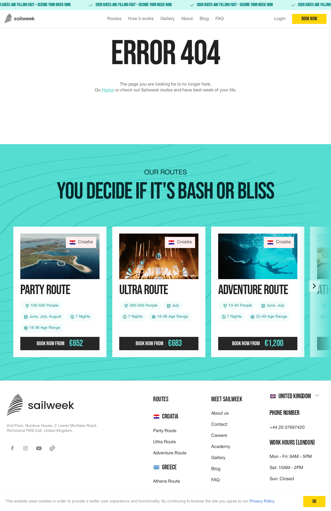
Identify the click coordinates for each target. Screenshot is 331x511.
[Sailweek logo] (19, 19)
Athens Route (166, 482)
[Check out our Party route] (60, 292)
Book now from (60, 343)
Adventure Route (169, 453)
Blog (215, 469)
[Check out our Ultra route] (159, 292)
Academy (220, 447)
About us (220, 413)
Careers (219, 436)
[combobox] (295, 396)
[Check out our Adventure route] (257, 292)
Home (108, 90)
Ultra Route (164, 442)
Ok (314, 501)
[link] (165, 5)
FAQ (215, 480)
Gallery (218, 458)
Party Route (164, 431)
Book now (309, 19)
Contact (219, 425)
